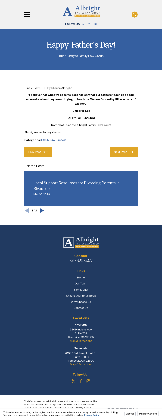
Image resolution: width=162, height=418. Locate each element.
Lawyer (61, 139)
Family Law (48, 139)
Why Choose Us (81, 301)
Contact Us (81, 307)
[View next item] (42, 210)
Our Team (81, 283)
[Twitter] (82, 24)
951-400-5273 (81, 260)
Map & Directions (81, 340)
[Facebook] (89, 24)
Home (81, 277)
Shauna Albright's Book (81, 295)
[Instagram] (95, 24)
